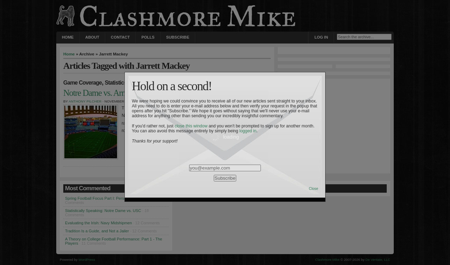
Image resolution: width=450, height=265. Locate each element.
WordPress (86, 259)
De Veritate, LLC (378, 259)
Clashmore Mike (327, 259)
